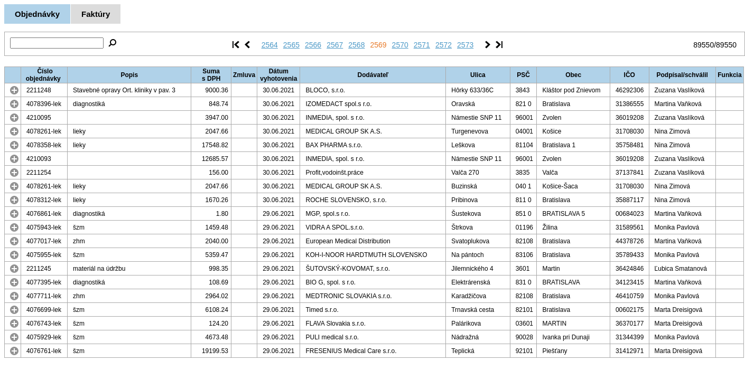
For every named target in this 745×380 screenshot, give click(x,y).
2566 (313, 45)
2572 (443, 45)
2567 (335, 45)
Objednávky (37, 14)
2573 (465, 45)
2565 (291, 45)
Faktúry (95, 14)
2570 (400, 45)
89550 (703, 45)
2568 (356, 45)
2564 (270, 45)
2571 (422, 45)
